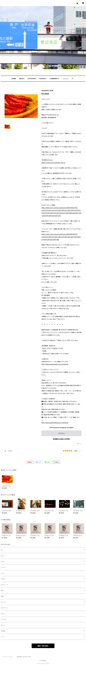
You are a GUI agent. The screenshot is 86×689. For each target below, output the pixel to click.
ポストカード (4, 585)
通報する (79, 443)
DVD (2, 556)
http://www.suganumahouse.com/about (55, 364)
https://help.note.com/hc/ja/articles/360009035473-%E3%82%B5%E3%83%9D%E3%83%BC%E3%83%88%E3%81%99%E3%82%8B (61, 236)
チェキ (2, 573)
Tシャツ (3, 567)
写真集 (3, 631)
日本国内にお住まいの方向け (61, 439)
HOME (14, 78)
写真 (2, 590)
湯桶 (2, 596)
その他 (3, 579)
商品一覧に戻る (43, 646)
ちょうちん (4, 619)
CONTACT (43, 78)
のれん (3, 613)
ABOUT (22, 78)
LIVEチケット (5, 608)
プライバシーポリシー (7, 656)
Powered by (43, 663)
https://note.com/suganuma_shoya (53, 162)
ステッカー (4, 602)
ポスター (3, 625)
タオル (3, 561)
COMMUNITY (54, 78)
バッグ (2, 637)
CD (2, 550)
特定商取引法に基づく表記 (24, 656)
